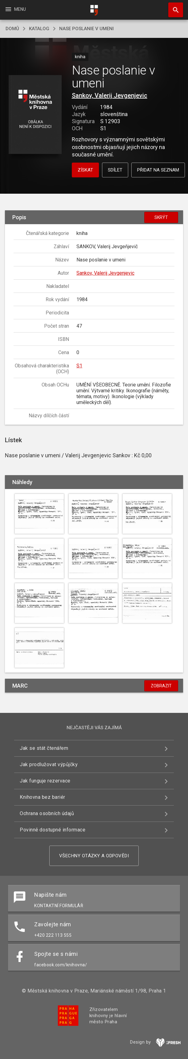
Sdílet (115, 170)
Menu (15, 9)
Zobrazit (161, 685)
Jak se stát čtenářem (44, 748)
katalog (39, 28)
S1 (79, 366)
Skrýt (161, 217)
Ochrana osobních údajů (47, 813)
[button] (35, 115)
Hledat (173, 6)
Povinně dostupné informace (52, 830)
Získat (85, 170)
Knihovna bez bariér (42, 797)
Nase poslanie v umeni (86, 28)
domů (12, 28)
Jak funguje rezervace (45, 781)
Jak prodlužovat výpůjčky (49, 764)
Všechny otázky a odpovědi (94, 856)
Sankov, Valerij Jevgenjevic (109, 95)
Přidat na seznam (158, 170)
